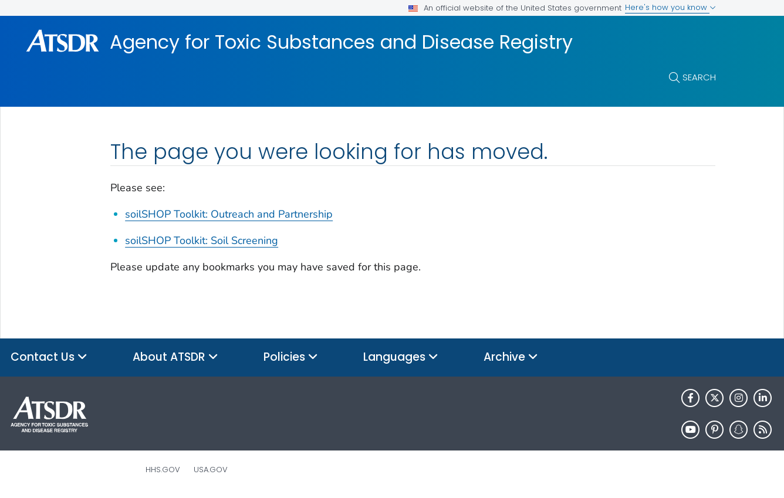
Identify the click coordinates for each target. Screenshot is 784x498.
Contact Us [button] (49, 357)
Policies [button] (290, 357)
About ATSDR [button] (175, 357)
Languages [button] (400, 357)
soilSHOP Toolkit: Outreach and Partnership (229, 214)
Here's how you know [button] (670, 7)
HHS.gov (163, 469)
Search (699, 77)
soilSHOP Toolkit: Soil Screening (201, 240)
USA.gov (211, 469)
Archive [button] (511, 357)
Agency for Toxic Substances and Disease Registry (341, 42)
